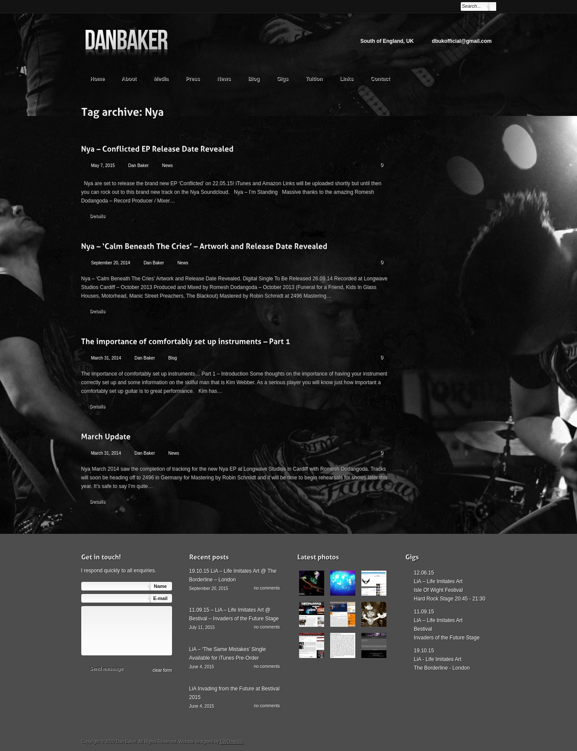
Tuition (318, 78)
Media (165, 78)
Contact (380, 79)
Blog (254, 79)
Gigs (282, 79)
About (133, 78)
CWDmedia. (231, 741)
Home (97, 79)
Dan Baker (138, 165)
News (223, 79)
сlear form (162, 670)
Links (346, 79)
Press (193, 79)
